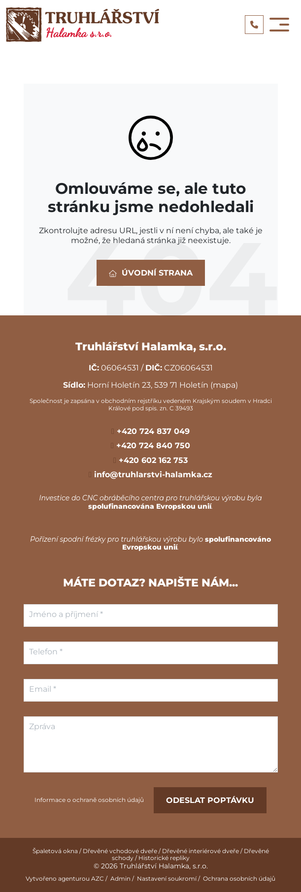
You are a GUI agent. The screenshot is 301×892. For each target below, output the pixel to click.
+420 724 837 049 (152, 431)
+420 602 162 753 (152, 460)
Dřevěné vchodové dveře (120, 851)
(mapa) (224, 385)
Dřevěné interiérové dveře (200, 851)
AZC (97, 878)
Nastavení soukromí (167, 878)
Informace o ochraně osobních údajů (89, 800)
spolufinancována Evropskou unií (149, 506)
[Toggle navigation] (279, 24)
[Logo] (82, 24)
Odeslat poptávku (210, 800)
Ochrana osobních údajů (239, 878)
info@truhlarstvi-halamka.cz (152, 474)
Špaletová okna (55, 851)
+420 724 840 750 (152, 445)
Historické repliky (164, 857)
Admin (120, 878)
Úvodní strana (151, 272)
